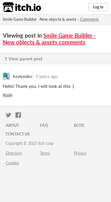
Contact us (18, 134)
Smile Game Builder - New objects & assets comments (49, 38)
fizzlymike (23, 76)
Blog (79, 125)
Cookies (12, 162)
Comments (89, 19)
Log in (98, 6)
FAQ (44, 125)
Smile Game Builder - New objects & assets (39, 19)
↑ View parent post (23, 58)
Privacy (80, 153)
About (12, 125)
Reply (7, 95)
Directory (14, 153)
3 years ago (46, 76)
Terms (45, 153)
